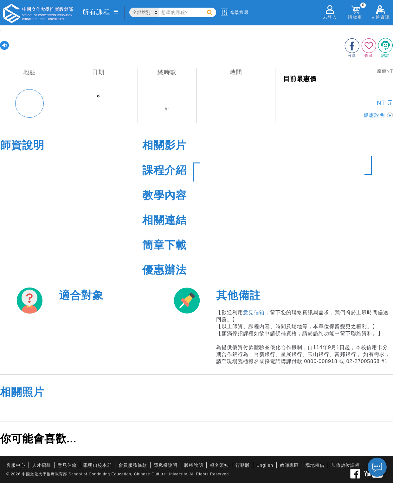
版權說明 (193, 465)
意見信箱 (254, 312)
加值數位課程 (345, 465)
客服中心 (15, 465)
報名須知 (219, 465)
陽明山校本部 (97, 465)
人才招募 (41, 465)
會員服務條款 (133, 465)
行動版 (242, 465)
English (264, 465)
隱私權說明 (165, 465)
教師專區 (289, 465)
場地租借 (315, 465)
